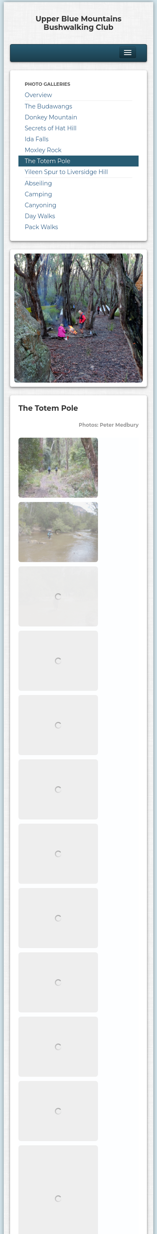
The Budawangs (48, 106)
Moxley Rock (43, 150)
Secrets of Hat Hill (51, 128)
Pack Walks (41, 227)
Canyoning (41, 205)
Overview (38, 95)
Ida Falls (37, 139)
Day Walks (40, 216)
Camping (38, 194)
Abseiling (38, 183)
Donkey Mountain (51, 117)
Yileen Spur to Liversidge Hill (66, 172)
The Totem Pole (47, 161)
